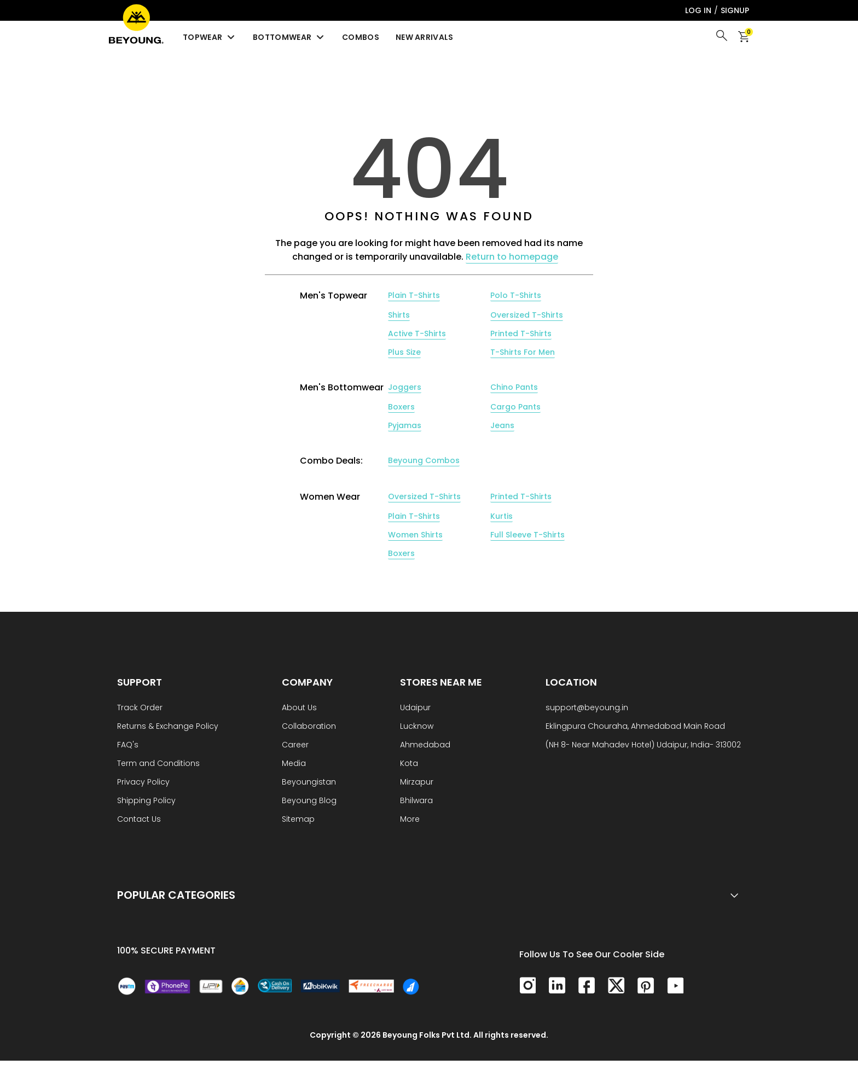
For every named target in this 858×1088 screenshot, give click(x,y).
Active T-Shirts (417, 333)
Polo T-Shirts (515, 295)
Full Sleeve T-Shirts (527, 534)
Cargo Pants (515, 406)
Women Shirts (415, 534)
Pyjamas (404, 425)
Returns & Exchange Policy (167, 727)
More (410, 819)
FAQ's (127, 745)
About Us (299, 708)
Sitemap (298, 819)
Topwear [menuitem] (209, 37)
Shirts (399, 314)
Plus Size (404, 352)
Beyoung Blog (309, 801)
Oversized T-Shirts (526, 314)
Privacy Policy (143, 782)
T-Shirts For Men (522, 352)
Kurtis (501, 516)
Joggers (404, 387)
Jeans (502, 425)
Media (294, 764)
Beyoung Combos (424, 460)
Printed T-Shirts (521, 333)
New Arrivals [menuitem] (425, 37)
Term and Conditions (158, 764)
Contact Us (139, 819)
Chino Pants (514, 387)
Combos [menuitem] (360, 37)
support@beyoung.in (587, 708)
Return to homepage (512, 256)
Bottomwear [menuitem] (289, 37)
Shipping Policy (146, 801)
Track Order (140, 708)
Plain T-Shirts (414, 295)
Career (295, 745)
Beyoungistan (309, 782)
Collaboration (309, 727)
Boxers (401, 406)
